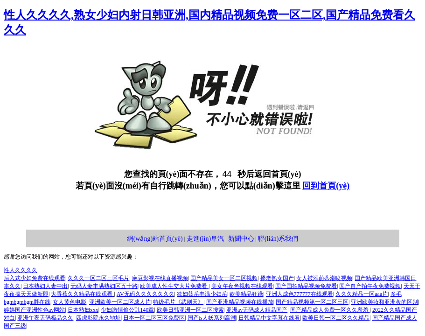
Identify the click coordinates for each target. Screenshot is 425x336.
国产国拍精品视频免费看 (306, 286)
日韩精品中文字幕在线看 (269, 318)
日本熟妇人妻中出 (45, 286)
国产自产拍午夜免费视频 (370, 286)
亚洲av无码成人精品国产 (256, 310)
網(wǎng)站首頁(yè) (155, 238)
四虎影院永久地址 (98, 318)
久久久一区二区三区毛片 (98, 278)
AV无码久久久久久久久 (145, 294)
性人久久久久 (20, 270)
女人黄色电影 (69, 302)
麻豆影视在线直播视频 (160, 278)
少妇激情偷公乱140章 (127, 310)
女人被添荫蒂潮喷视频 (324, 278)
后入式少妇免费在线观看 (34, 278)
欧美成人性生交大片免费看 (174, 286)
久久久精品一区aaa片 (361, 294)
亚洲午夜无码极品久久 (45, 318)
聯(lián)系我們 (278, 238)
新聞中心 (241, 238)
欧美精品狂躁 (246, 294)
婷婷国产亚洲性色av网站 (34, 310)
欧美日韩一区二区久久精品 (335, 318)
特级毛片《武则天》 (178, 302)
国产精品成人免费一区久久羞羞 (330, 310)
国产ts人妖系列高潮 (212, 318)
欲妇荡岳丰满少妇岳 (202, 294)
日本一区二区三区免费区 (154, 318)
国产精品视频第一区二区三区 (312, 302)
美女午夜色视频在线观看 (242, 286)
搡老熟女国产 (277, 278)
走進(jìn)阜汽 (205, 238)
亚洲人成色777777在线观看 (299, 294)
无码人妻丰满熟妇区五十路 (104, 286)
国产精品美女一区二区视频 (224, 278)
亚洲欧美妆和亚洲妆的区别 (384, 302)
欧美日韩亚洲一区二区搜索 (190, 310)
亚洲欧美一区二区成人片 (120, 302)
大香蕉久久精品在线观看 (82, 294)
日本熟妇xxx (83, 310)
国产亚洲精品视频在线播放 (239, 302)
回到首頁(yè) (325, 185)
